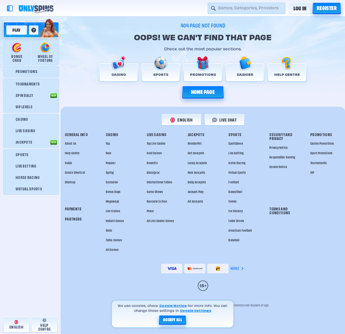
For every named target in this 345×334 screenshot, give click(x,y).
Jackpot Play (195, 191)
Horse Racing (236, 163)
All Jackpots (195, 201)
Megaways (112, 201)
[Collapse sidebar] (9, 8)
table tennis (236, 221)
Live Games (113, 211)
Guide (68, 163)
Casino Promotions (322, 143)
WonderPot (195, 143)
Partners (73, 219)
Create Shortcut (75, 172)
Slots (109, 230)
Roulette (152, 163)
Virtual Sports (237, 172)
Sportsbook (235, 143)
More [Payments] (237, 268)
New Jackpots (196, 172)
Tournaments (318, 163)
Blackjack (153, 172)
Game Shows (155, 191)
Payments (73, 209)
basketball (235, 191)
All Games (112, 249)
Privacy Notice (278, 147)
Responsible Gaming (282, 157)
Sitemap (70, 182)
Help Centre (72, 153)
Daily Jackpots (197, 182)
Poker (150, 211)
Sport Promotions (321, 153)
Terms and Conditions (279, 211)
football (233, 182)
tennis (232, 201)
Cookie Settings (195, 310)
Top (108, 143)
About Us (70, 143)
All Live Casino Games (160, 221)
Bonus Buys (113, 191)
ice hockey (235, 211)
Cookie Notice (278, 167)
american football (240, 230)
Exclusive (112, 182)
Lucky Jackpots (197, 163)
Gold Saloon (154, 153)
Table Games (114, 240)
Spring (110, 172)
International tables (159, 182)
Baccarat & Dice (157, 201)
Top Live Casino (156, 143)
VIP (312, 172)
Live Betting (235, 153)
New (108, 153)
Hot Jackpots (196, 153)
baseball (234, 240)
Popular (111, 163)
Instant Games (115, 221)
